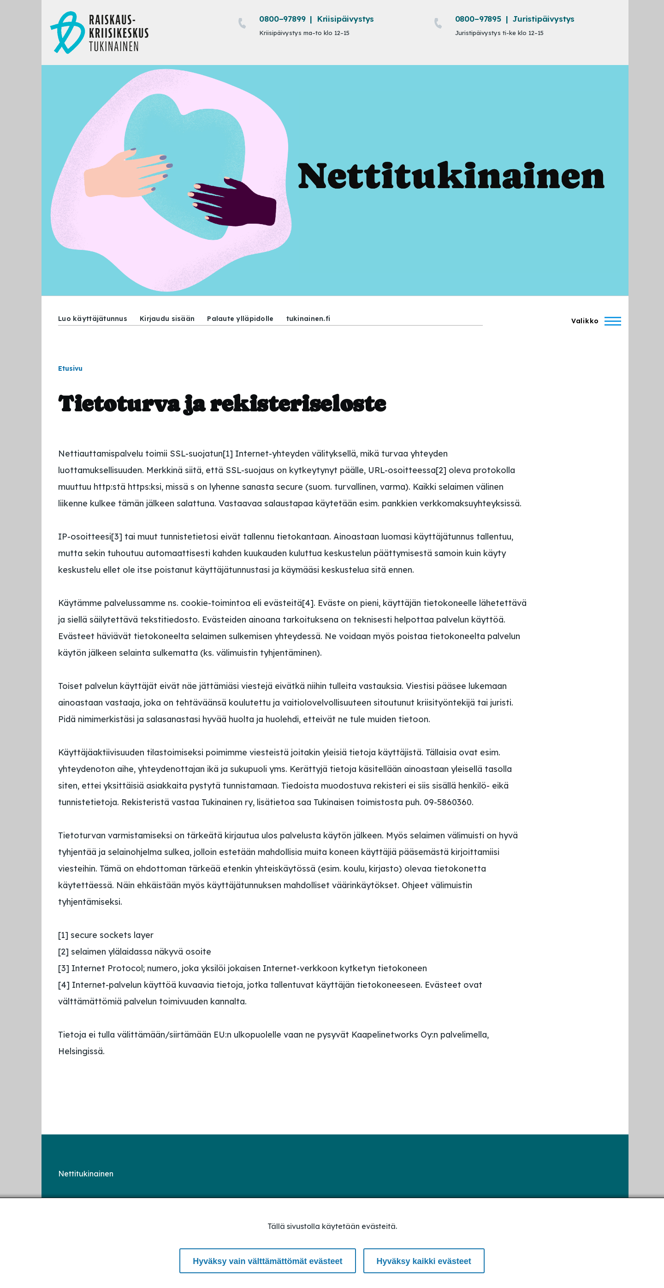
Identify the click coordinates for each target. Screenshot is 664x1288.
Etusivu (70, 368)
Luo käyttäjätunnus (92, 319)
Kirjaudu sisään (167, 319)
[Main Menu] (593, 321)
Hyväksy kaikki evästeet (424, 1261)
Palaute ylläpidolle (240, 319)
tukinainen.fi (308, 319)
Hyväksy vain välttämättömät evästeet (267, 1261)
